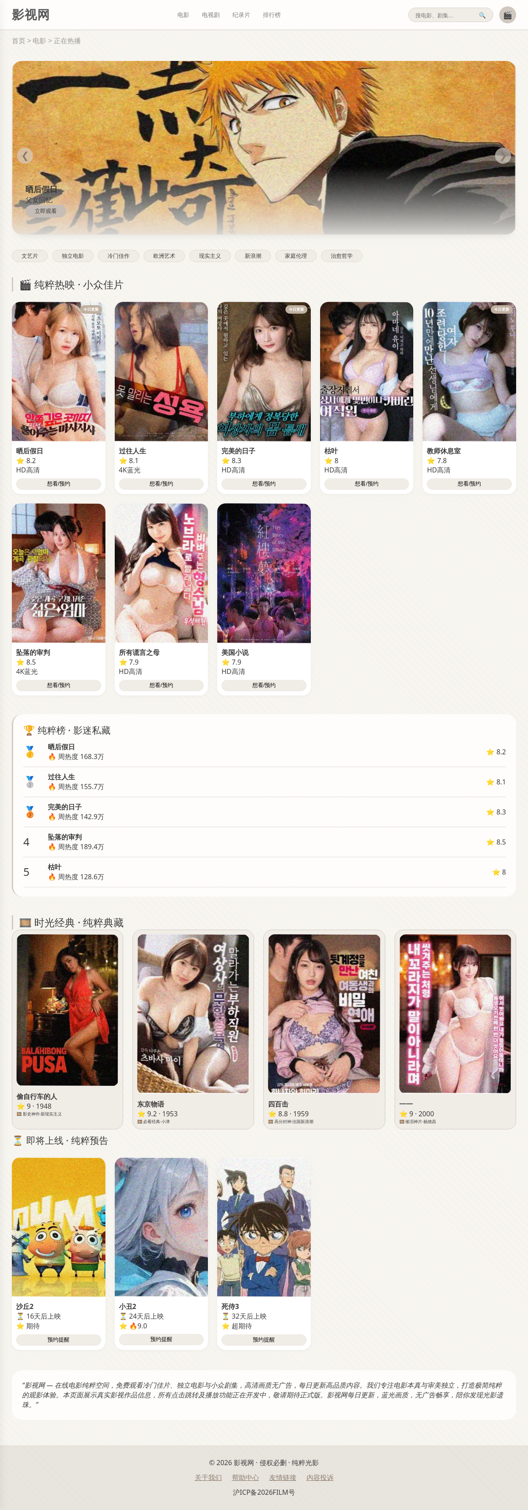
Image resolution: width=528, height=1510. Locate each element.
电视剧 (211, 14)
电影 (183, 14)
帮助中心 (245, 1477)
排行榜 (272, 14)
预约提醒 (58, 1339)
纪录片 (241, 14)
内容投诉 (320, 1477)
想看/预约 (59, 483)
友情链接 (282, 1477)
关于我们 (208, 1477)
